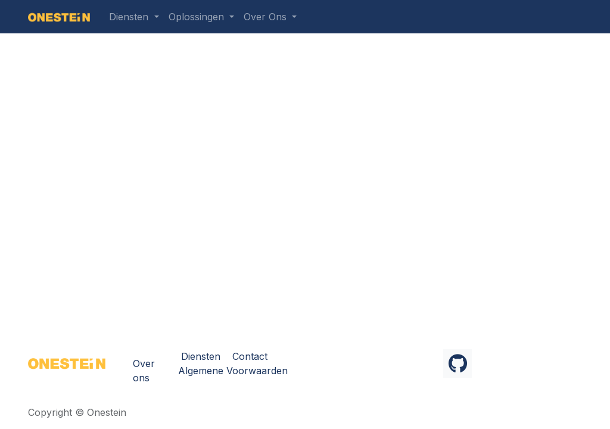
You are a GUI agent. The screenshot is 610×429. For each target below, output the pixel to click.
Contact (249, 356)
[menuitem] (133, 17)
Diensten (200, 356)
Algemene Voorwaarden (233, 371)
